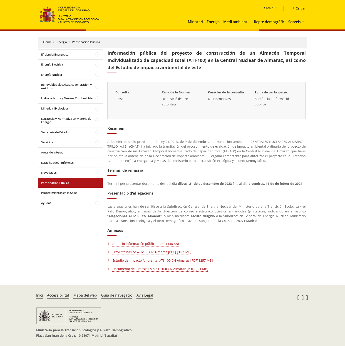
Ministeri (195, 21)
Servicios (47, 142)
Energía (62, 42)
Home (47, 42)
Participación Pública (86, 42)
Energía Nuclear (51, 75)
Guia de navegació (116, 295)
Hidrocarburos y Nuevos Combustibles (67, 98)
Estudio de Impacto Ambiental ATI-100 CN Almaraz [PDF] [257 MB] (162, 260)
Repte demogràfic (269, 21)
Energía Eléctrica (52, 64)
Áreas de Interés (52, 152)
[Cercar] (297, 8)
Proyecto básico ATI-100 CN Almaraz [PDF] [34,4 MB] (151, 252)
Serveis (294, 21)
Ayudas (46, 203)
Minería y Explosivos (55, 108)
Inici (39, 295)
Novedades (49, 173)
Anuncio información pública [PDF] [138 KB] (145, 243)
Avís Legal (145, 295)
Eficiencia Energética (54, 54)
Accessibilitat (58, 295)
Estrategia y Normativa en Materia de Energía (66, 120)
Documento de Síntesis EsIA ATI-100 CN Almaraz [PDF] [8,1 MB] (160, 269)
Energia (213, 21)
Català (268, 8)
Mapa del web (85, 295)
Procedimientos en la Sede (59, 193)
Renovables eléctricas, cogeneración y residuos (66, 86)
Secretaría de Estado (55, 132)
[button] (250, 22)
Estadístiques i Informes (57, 163)
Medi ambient (235, 21)
